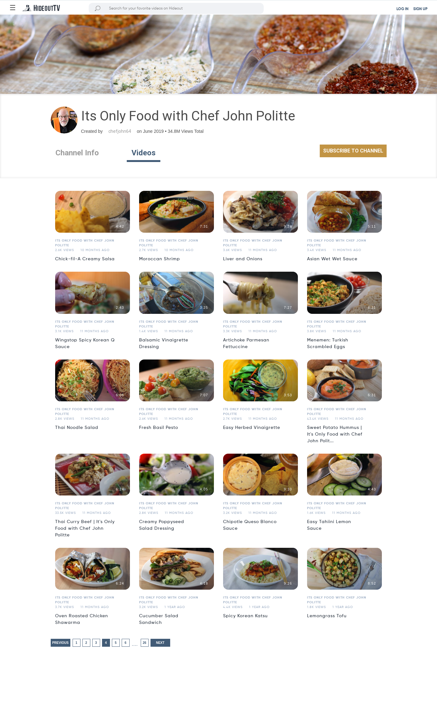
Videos (144, 152)
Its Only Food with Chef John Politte (84, 243)
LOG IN (402, 9)
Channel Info (77, 152)
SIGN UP (420, 9)
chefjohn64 (119, 131)
